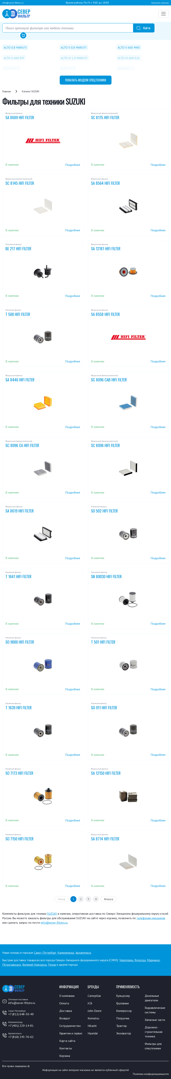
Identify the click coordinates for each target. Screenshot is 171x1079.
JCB (90, 1003)
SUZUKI (52, 913)
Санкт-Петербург (45, 952)
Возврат (64, 1018)
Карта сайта (67, 1041)
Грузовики (122, 1003)
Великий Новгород (34, 964)
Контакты (65, 1048)
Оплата (64, 1003)
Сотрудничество (70, 1026)
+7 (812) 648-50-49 (21, 1014)
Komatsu (93, 1018)
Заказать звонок (160, 2)
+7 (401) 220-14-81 (21, 1025)
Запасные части (155, 1020)
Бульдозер (123, 996)
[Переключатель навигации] (163, 13)
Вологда (140, 960)
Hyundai (93, 1033)
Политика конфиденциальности (151, 1074)
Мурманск (153, 960)
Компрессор (124, 1011)
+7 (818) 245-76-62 (21, 1037)
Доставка (65, 1011)
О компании (67, 996)
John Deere (95, 1011)
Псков (52, 964)
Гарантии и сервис (70, 1033)
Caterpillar (94, 996)
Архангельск (83, 952)
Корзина (64, 1056)
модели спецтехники (85, 80)
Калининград (65, 952)
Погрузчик (122, 1018)
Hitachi (92, 1026)
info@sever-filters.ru (12, 2)
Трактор (121, 1026)
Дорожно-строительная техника (153, 1031)
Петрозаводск (11, 964)
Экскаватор (123, 1033)
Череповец (126, 960)
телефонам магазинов (150, 918)
